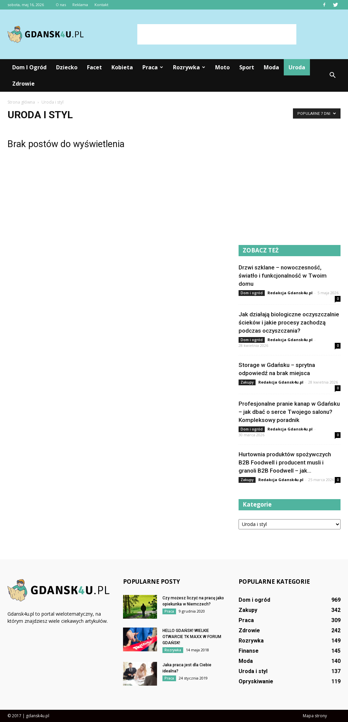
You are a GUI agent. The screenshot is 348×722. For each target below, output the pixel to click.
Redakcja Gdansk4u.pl (290, 292)
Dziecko (66, 67)
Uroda (297, 67)
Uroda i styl (253, 671)
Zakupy (247, 382)
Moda (271, 67)
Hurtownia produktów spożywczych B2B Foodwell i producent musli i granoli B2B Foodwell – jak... (285, 462)
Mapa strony (315, 716)
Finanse (249, 651)
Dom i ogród (29, 67)
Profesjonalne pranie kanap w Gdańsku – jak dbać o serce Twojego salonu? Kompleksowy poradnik (289, 411)
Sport (246, 67)
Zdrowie (23, 83)
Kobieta (122, 67)
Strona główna (21, 102)
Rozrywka (189, 67)
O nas (61, 4)
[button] (332, 75)
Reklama (80, 4)
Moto (222, 67)
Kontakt (101, 4)
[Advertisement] (216, 34)
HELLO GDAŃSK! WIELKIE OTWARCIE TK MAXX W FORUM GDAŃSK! (191, 636)
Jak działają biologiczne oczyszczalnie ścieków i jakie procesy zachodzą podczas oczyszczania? (289, 322)
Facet (94, 67)
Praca (152, 67)
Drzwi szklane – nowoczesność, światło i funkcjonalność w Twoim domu (283, 275)
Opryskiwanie (256, 681)
